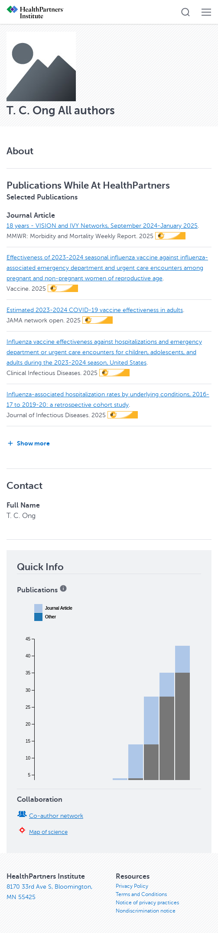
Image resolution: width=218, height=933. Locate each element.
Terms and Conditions (141, 894)
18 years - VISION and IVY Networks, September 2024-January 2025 (102, 225)
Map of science (48, 832)
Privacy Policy (132, 886)
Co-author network (56, 816)
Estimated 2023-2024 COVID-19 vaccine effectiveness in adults (95, 310)
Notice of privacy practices (147, 903)
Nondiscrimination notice (146, 911)
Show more (28, 443)
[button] (185, 12)
